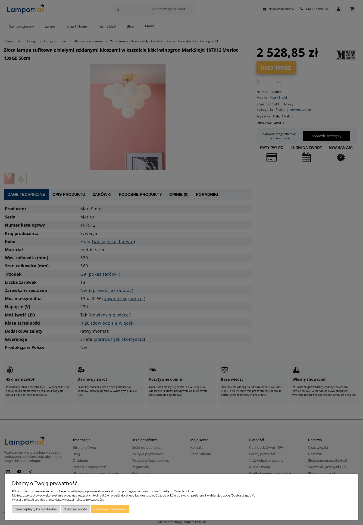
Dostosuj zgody (75, 509)
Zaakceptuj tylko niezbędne (36, 509)
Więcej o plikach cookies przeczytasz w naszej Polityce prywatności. (58, 499)
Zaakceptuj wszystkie (110, 509)
